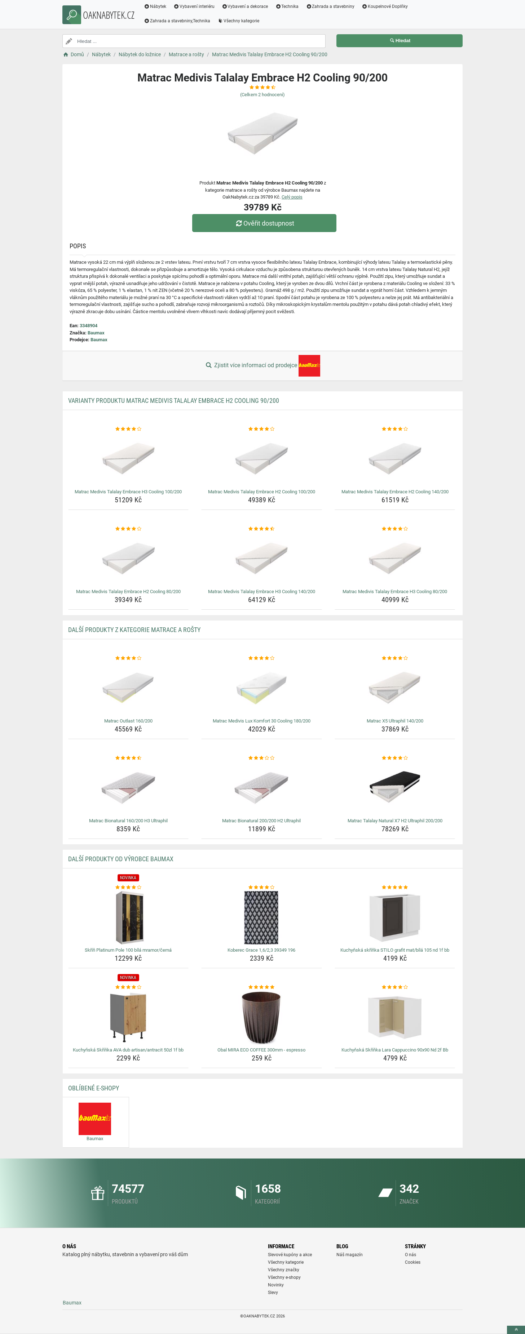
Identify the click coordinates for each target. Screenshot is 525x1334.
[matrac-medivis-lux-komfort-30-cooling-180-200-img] (262, 689)
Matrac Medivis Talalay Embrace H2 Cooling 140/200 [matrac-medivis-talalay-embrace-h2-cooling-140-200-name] (395, 491)
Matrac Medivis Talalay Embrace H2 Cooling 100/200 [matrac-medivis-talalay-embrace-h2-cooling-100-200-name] (261, 491)
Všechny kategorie (238, 20)
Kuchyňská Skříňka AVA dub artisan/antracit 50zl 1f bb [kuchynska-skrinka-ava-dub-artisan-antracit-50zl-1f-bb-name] (128, 1050)
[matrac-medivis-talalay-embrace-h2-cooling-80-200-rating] (129, 529)
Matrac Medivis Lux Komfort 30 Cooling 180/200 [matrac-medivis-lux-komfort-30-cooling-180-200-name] (261, 721)
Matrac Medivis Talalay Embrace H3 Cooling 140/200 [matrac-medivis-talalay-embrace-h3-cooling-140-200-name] (261, 591)
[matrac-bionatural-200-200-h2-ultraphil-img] (262, 788)
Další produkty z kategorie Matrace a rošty (134, 629)
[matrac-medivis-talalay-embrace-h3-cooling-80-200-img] (395, 559)
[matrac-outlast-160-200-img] (129, 689)
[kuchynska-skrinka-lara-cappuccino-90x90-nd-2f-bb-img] (395, 1018)
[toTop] (516, 1330)
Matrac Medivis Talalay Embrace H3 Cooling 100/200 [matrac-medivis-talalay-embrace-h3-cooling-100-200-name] (128, 491)
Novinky (276, 1285)
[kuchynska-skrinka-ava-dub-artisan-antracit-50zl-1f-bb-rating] (129, 987)
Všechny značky (283, 1269)
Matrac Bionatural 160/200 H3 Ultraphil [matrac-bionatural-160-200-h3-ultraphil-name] (128, 820)
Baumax (96, 332)
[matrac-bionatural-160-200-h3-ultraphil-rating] (129, 758)
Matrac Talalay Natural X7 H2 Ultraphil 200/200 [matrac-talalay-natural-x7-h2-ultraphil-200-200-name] (395, 820)
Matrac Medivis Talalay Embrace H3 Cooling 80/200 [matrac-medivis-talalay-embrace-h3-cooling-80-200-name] (395, 591)
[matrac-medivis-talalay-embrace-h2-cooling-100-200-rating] (262, 429)
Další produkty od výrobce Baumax (120, 859)
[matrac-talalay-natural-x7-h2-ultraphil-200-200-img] (395, 788)
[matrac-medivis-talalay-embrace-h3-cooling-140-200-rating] (262, 529)
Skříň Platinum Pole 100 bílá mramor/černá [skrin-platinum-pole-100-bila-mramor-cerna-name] (128, 950)
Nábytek (155, 6)
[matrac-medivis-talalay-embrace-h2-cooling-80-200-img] (129, 559)
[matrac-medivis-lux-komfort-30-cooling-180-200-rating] (262, 658)
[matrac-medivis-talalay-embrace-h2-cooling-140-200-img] (395, 459)
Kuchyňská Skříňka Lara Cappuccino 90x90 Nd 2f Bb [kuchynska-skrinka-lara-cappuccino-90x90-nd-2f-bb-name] (394, 1050)
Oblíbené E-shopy (93, 1088)
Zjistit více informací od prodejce (262, 366)
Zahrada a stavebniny (330, 6)
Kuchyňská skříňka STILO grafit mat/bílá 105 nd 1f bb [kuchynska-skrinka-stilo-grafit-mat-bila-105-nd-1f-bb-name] (394, 950)
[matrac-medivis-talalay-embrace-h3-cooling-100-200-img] (129, 459)
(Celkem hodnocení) (262, 94)
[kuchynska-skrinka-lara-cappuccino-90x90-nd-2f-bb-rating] (395, 987)
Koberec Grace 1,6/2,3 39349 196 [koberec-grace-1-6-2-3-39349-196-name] (261, 950)
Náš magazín (349, 1254)
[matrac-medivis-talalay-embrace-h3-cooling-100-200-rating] (129, 429)
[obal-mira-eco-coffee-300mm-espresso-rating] (262, 987)
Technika (287, 6)
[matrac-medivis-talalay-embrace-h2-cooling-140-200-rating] (395, 429)
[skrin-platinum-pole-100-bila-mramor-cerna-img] (129, 918)
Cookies (412, 1262)
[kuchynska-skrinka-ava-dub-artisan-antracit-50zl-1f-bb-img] (129, 1018)
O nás (410, 1254)
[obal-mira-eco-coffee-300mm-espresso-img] (262, 1018)
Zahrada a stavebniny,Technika (177, 20)
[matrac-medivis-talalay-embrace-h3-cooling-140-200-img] (262, 559)
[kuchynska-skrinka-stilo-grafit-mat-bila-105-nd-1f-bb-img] (395, 918)
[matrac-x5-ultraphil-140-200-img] (395, 689)
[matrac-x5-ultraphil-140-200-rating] (395, 658)
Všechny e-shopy (284, 1277)
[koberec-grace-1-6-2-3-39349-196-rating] (262, 887)
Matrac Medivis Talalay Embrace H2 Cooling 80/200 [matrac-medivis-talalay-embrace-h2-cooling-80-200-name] (128, 591)
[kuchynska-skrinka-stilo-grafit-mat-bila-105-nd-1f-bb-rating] (395, 887)
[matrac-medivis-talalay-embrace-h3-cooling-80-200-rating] (395, 529)
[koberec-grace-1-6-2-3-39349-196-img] (262, 918)
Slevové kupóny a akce (290, 1254)
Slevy (273, 1292)
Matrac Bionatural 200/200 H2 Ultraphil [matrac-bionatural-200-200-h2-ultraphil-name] (261, 820)
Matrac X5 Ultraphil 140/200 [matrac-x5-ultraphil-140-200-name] (395, 721)
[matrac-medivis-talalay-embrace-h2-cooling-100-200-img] (262, 459)
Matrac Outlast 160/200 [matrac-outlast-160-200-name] (128, 721)
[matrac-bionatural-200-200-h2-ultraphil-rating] (262, 758)
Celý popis (292, 197)
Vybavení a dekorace (245, 6)
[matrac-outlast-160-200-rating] (129, 658)
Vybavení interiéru (194, 6)
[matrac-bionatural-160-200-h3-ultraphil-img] (129, 788)
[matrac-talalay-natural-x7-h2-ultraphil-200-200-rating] (395, 758)
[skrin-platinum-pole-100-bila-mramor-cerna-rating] (129, 887)
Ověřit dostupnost (264, 223)
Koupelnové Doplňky (385, 6)
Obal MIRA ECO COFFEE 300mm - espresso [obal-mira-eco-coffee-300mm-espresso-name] (261, 1050)
